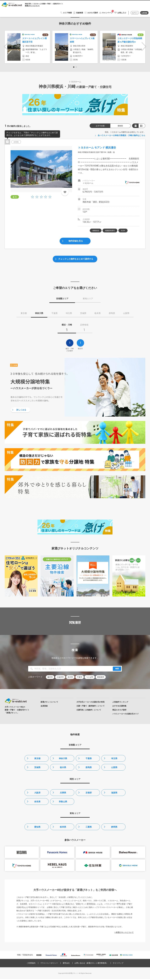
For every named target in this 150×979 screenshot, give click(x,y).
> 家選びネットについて (124, 932)
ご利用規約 (31, 963)
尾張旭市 (100, 677)
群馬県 (89, 767)
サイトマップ (118, 963)
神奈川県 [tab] (39, 313)
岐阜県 (63, 827)
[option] (27, 47)
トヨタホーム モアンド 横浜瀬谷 (97, 147)
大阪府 (37, 792)
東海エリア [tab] (88, 298)
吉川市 (70, 677)
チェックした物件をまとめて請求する (75, 259)
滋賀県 (114, 792)
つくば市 (89, 677)
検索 (117, 669)
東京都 (37, 758)
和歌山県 (63, 801)
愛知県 (37, 827)
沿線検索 (79, 13)
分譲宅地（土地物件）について (88, 710)
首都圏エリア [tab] (62, 298)
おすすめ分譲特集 (119, 706)
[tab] (67, 328)
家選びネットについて (32, 5)
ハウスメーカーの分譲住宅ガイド (125, 714)
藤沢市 (50, 677)
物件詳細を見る (76, 241)
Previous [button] (6, 46)
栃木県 (63, 767)
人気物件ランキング (120, 702)
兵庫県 (63, 792)
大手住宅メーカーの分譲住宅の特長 (90, 702)
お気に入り (121, 13)
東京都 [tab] (24, 313)
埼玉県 (114, 758)
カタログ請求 (92, 13)
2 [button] (76, 67)
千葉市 (79, 677)
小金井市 (60, 677)
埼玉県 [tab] (69, 313)
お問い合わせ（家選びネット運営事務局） (91, 963)
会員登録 (144, 13)
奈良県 (37, 801)
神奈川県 (63, 758)
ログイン (135, 13)
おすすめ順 (100, 126)
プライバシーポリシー (49, 963)
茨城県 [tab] (83, 313)
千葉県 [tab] (54, 313)
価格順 (120, 126)
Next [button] (143, 46)
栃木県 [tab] (97, 313)
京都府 (89, 792)
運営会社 (66, 963)
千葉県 (89, 758)
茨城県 (37, 767)
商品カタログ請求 (119, 710)
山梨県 (114, 767)
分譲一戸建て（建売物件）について (90, 706)
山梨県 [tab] (126, 313)
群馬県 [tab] (112, 313)
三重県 (89, 827)
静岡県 (114, 827)
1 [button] (73, 67)
